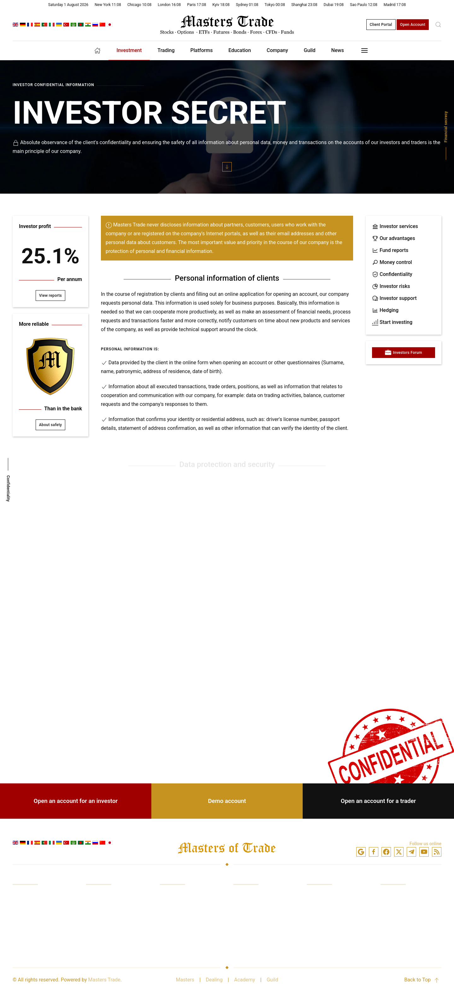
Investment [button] (129, 50)
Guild (272, 980)
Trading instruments (255, 931)
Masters (185, 980)
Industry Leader (398, 907)
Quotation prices (178, 919)
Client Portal (381, 24)
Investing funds (30, 896)
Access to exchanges (36, 931)
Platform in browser (255, 907)
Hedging (385, 310)
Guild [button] (310, 50)
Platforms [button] (201, 50)
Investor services (395, 226)
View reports (50, 295)
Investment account (329, 896)
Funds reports (101, 907)
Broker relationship (402, 931)
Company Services (401, 896)
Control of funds (104, 919)
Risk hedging (100, 931)
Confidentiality (392, 274)
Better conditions (179, 943)
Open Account (412, 24)
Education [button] (240, 50)
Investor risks (391, 286)
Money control (392, 262)
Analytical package (254, 943)
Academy (244, 980)
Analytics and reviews (37, 943)
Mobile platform (251, 919)
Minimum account (327, 943)
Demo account (227, 801)
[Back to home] (227, 24)
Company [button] (277, 50)
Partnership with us (402, 943)
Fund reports (390, 250)
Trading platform (252, 896)
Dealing (214, 980)
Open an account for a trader (378, 801)
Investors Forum (403, 352)
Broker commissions (183, 907)
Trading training (30, 919)
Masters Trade (104, 980)
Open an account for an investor (76, 801)
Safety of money (399, 919)
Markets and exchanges (186, 896)
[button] (438, 24)
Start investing (392, 322)
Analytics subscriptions (186, 931)
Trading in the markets (38, 907)
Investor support (394, 298)
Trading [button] (166, 50)
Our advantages (393, 238)
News (337, 50)
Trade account (323, 907)
